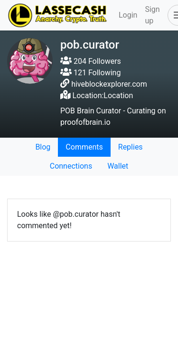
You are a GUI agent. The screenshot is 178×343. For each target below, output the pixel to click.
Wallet (117, 166)
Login (128, 15)
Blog (42, 146)
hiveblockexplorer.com (109, 84)
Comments (84, 146)
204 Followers (90, 61)
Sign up (152, 15)
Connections (71, 166)
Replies (130, 146)
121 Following (90, 72)
